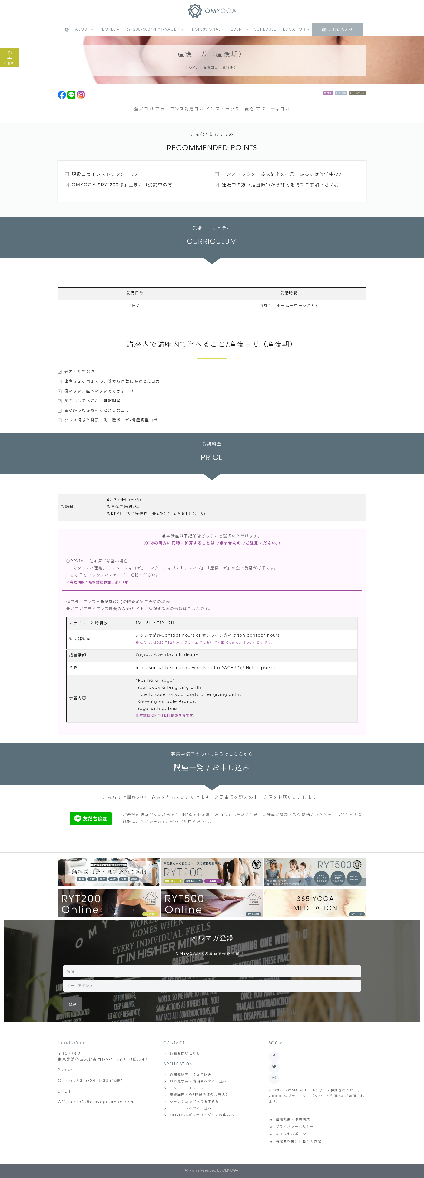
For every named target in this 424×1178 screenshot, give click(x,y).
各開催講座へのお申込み (191, 1074)
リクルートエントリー (189, 1088)
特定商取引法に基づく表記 (299, 1141)
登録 (72, 1004)
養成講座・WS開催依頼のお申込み (199, 1095)
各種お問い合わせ (185, 1053)
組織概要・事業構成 (293, 1119)
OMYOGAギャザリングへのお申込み (202, 1115)
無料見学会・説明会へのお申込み (198, 1081)
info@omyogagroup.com (106, 1102)
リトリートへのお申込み (191, 1108)
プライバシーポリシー (295, 1127)
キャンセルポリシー (293, 1134)
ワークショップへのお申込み (194, 1101)
